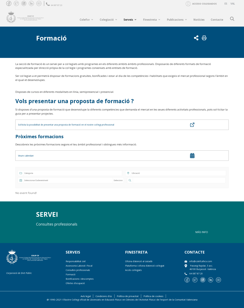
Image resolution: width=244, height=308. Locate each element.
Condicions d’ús (103, 296)
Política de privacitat (128, 296)
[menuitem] (226, 3)
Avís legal (86, 296)
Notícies (198, 19)
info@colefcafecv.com (200, 261)
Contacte (217, 19)
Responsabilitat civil (75, 261)
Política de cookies (153, 296)
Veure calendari (26, 155)
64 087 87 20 (54, 5)
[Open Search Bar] (232, 18)
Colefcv (88, 19)
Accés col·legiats (133, 270)
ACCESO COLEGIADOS (204, 3)
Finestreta (153, 19)
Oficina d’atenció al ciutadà (138, 261)
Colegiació (110, 19)
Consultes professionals (78, 270)
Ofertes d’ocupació (75, 283)
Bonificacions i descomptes (80, 278)
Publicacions (178, 19)
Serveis (132, 19)
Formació (70, 274)
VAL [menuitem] (233, 3)
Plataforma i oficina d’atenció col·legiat (144, 265)
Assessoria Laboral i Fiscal (79, 265)
